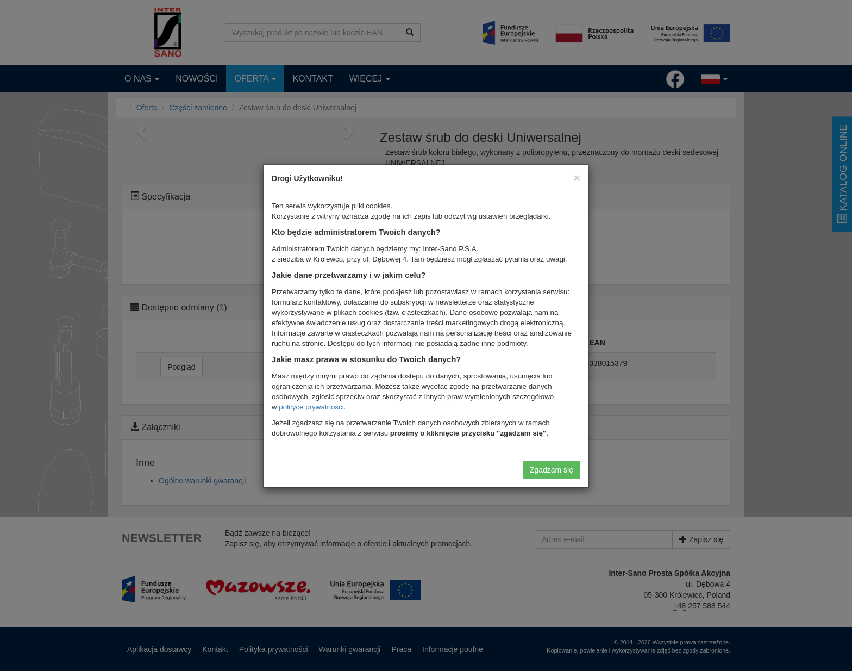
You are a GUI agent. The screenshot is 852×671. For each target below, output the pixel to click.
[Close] (577, 177)
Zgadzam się (551, 469)
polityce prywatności (311, 407)
